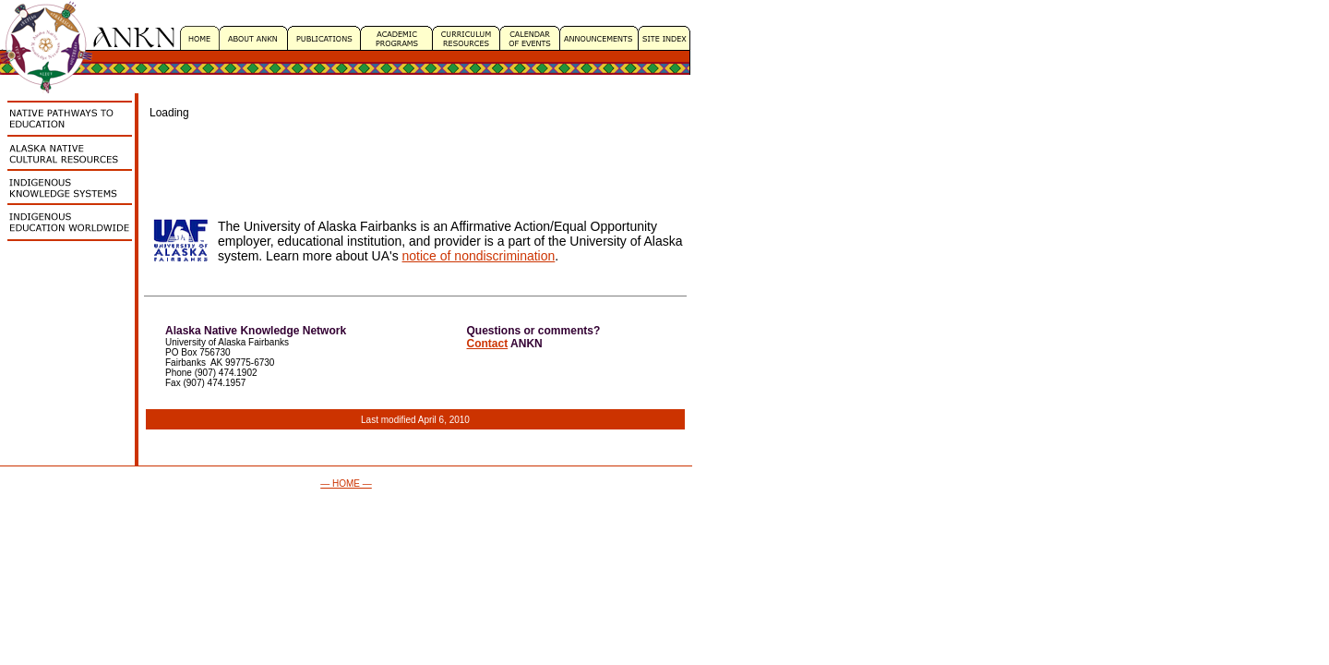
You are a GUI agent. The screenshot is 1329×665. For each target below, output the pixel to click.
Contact (488, 343)
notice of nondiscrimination (479, 255)
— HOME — (346, 483)
